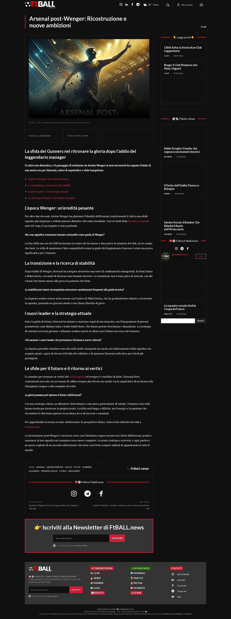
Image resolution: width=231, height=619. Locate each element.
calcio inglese (77, 376)
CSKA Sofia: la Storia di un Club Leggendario (183, 49)
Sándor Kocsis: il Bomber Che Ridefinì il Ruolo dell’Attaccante (182, 226)
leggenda (34, 471)
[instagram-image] (168, 270)
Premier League (137, 221)
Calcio (68, 467)
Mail (179, 597)
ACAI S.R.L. (112, 612)
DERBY (167, 194)
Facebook (181, 585)
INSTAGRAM (183, 574)
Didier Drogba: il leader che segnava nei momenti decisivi (182, 150)
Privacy (179, 614)
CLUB (203, 26)
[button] (168, 5)
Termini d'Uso (169, 614)
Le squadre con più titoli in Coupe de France (180, 307)
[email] (81, 538)
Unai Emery (74, 471)
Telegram (181, 591)
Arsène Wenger (55, 467)
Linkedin (181, 580)
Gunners (87, 467)
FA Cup (77, 467)
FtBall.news (140, 468)
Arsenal (40, 467)
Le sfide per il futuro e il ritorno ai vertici (51, 198)
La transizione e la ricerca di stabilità (49, 185)
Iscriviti (76, 590)
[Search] (200, 320)
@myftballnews (180, 254)
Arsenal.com (32, 427)
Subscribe (117, 538)
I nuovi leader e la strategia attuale (48, 191)
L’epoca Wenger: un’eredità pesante (48, 179)
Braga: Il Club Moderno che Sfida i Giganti (180, 66)
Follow (201, 256)
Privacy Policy (81, 545)
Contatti (188, 614)
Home (31, 122)
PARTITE (168, 314)
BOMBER (168, 157)
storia (62, 471)
